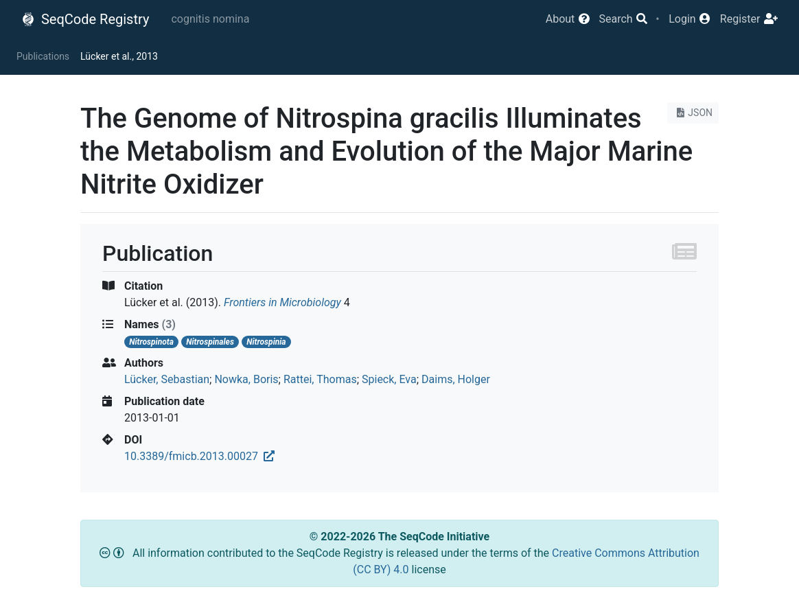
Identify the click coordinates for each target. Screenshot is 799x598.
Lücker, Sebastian (166, 379)
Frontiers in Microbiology (282, 302)
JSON (693, 112)
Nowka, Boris (246, 379)
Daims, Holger (455, 379)
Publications (42, 56)
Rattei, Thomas (320, 379)
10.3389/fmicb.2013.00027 (199, 456)
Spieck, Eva (389, 379)
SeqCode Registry (85, 19)
